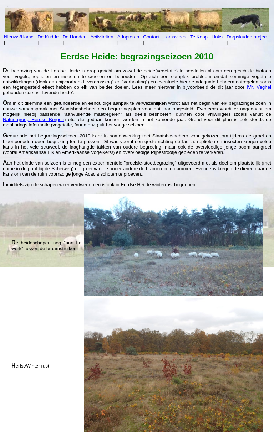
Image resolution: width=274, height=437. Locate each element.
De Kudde (48, 37)
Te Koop (199, 37)
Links (217, 37)
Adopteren (128, 37)
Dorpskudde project (247, 37)
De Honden (74, 37)
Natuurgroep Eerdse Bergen (33, 119)
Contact (151, 37)
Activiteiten (101, 37)
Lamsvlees (174, 37)
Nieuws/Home (19, 37)
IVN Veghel (259, 87)
